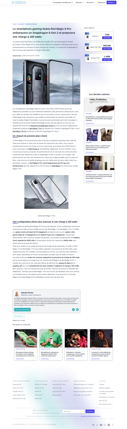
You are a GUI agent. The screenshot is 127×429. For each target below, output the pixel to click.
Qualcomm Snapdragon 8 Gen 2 (42, 126)
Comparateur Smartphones (63, 2)
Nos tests (91, 2)
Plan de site (103, 400)
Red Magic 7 (56, 166)
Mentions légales (104, 388)
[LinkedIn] (77, 309)
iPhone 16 (38, 398)
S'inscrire (90, 411)
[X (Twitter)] (73, 309)
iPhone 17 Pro (39, 388)
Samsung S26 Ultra (58, 384)
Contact (101, 384)
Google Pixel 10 (18, 391)
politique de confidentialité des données (90, 416)
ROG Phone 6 (34, 149)
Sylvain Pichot (17, 55)
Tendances (101, 2)
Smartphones (18, 316)
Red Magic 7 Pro (35, 128)
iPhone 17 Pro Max (41, 384)
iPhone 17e (38, 395)
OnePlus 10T (17, 266)
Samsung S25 (57, 395)
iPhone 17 (38, 391)
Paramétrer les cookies (106, 397)
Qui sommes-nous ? (105, 404)
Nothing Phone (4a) (19, 398)
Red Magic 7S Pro (19, 131)
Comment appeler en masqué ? (83, 384)
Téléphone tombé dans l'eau (82, 388)
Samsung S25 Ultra (58, 391)
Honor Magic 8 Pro (19, 395)
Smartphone (21, 24)
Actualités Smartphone (31, 24)
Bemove (53, 424)
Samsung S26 (57, 388)
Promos (111, 2)
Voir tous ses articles (22, 310)
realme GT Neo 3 (65, 263)
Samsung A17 (17, 384)
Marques (80, 2)
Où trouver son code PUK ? (82, 395)
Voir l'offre (107, 38)
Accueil (14, 24)
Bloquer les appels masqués (82, 391)
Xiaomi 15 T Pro (18, 388)
